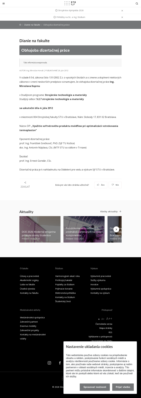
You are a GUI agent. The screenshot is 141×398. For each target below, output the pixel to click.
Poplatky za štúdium (64, 284)
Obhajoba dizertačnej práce (45, 50)
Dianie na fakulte (32, 24)
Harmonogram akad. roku (67, 276)
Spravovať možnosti (94, 387)
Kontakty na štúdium (65, 297)
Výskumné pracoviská (100, 276)
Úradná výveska (27, 288)
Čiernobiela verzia (103, 324)
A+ (102, 319)
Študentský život (63, 301)
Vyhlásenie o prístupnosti (100, 336)
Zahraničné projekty (29, 330)
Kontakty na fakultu (29, 293)
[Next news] (116, 229)
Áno (101, 185)
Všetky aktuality (109, 211)
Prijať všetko (123, 387)
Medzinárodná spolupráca (32, 317)
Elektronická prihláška (65, 293)
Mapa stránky (105, 328)
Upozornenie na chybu (101, 340)
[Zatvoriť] (3, 3)
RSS (110, 332)
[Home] (20, 24)
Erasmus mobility (28, 326)
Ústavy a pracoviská (29, 276)
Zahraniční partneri (29, 321)
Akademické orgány (29, 280)
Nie (115, 185)
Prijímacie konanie (64, 288)
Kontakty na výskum (100, 293)
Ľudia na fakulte (27, 284)
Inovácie (94, 284)
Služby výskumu (97, 280)
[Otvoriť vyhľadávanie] (137, 3)
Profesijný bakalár (63, 280)
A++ (109, 318)
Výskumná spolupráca (100, 288)
